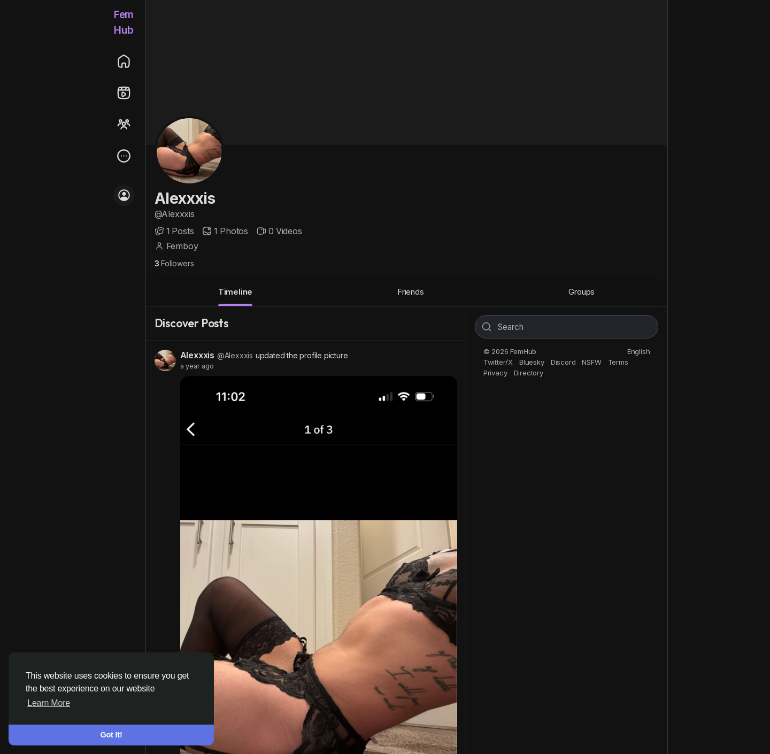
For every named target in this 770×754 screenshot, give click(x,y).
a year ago (197, 366)
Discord (563, 362)
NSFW (591, 362)
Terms (618, 362)
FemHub (124, 22)
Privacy (495, 372)
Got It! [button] (111, 734)
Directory (528, 372)
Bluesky (531, 362)
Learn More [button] (48, 702)
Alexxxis (185, 198)
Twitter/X (498, 362)
